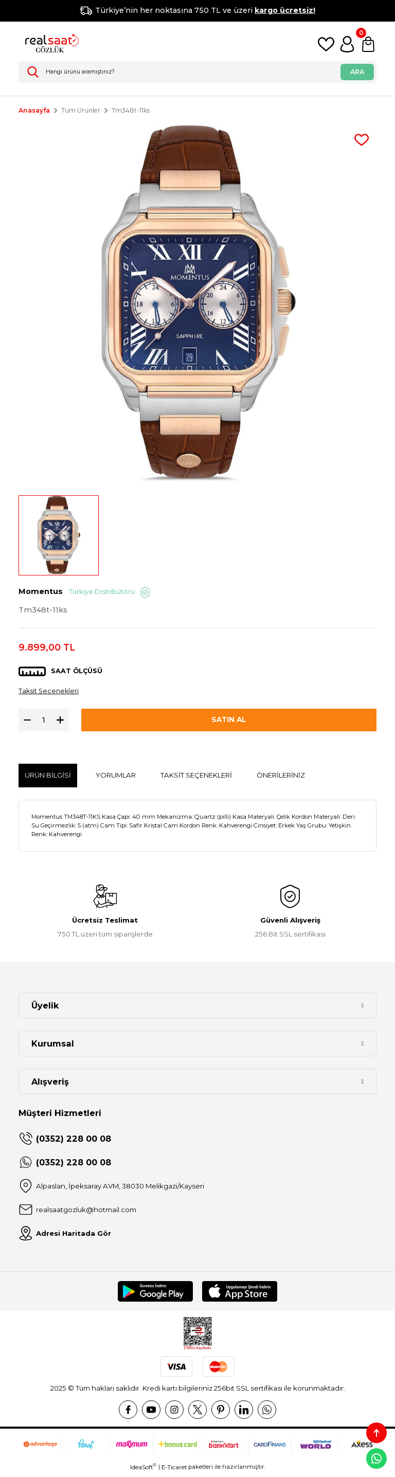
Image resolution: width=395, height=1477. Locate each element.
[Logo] (49, 44)
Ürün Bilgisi (48, 777)
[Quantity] (44, 722)
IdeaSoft (143, 1469)
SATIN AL (229, 722)
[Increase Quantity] (63, 722)
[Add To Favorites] (361, 140)
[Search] (197, 72)
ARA (357, 72)
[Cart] (368, 44)
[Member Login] (347, 44)
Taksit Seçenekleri (50, 693)
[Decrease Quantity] (25, 722)
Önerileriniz (281, 777)
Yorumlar (116, 777)
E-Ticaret (174, 1469)
